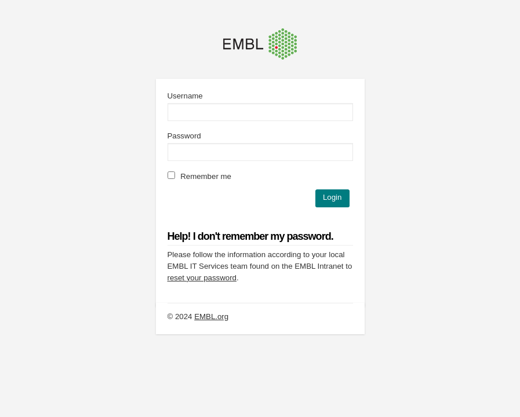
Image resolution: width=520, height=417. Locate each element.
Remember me (199, 176)
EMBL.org (211, 316)
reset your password (202, 277)
